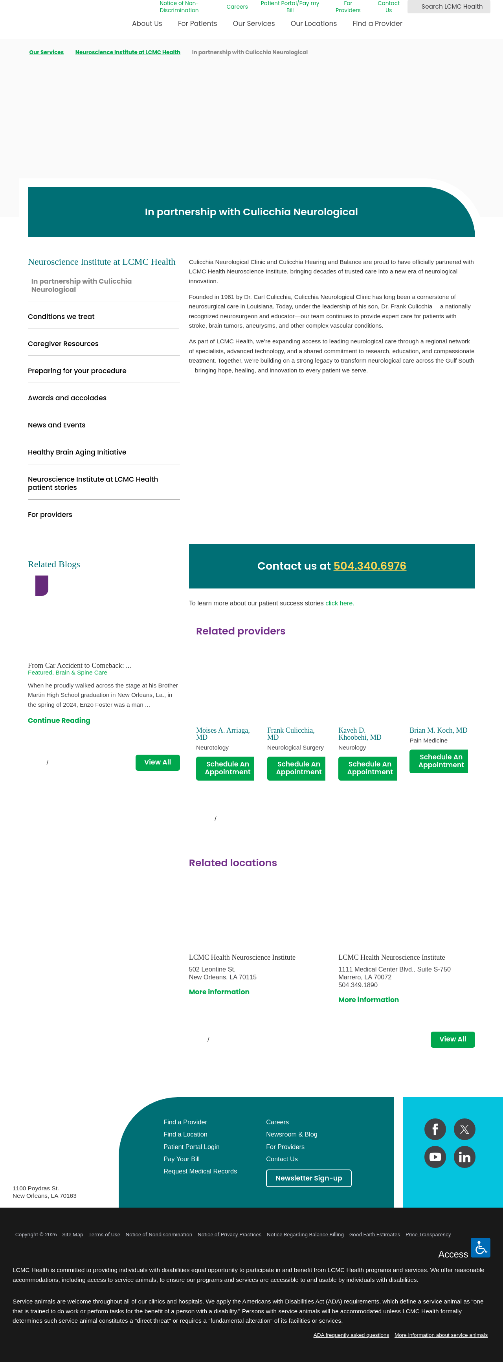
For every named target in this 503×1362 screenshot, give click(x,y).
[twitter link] (464, 1129)
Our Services (254, 23)
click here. (339, 603)
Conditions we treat (61, 316)
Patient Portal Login (191, 1146)
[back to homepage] (15, 52)
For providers (50, 514)
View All (452, 1039)
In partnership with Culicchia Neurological (81, 285)
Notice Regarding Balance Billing (305, 1234)
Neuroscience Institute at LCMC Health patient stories (93, 483)
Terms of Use (104, 1234)
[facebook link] (435, 1129)
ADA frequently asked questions (351, 1335)
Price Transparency (428, 1234)
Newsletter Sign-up (309, 1178)
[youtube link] (435, 1157)
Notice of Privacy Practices (230, 1234)
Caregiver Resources (63, 343)
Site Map (72, 1234)
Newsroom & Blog (292, 1134)
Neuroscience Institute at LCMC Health (128, 52)
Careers (237, 7)
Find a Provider (378, 23)
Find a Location (185, 1134)
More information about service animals (441, 1335)
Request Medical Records (200, 1171)
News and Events (56, 425)
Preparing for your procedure (77, 371)
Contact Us (389, 7)
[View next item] (232, 818)
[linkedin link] (464, 1157)
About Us (147, 23)
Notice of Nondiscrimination (158, 1234)
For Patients (197, 23)
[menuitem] (147, 26)
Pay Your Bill (181, 1158)
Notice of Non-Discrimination (179, 7)
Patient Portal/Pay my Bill (290, 7)
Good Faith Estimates (374, 1234)
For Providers (348, 7)
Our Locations (314, 23)
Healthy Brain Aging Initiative (77, 452)
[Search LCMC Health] (415, 6)
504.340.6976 (370, 566)
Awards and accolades (67, 398)
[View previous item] (199, 818)
